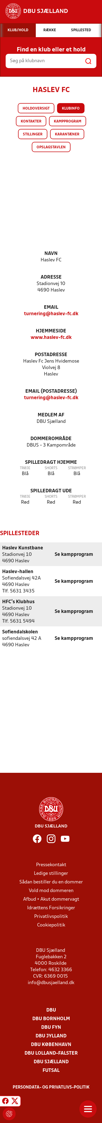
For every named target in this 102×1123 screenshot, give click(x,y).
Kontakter (31, 121)
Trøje (25, 468)
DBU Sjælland (51, 1061)
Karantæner (67, 134)
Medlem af (51, 415)
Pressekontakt (51, 864)
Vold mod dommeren (51, 890)
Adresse (51, 277)
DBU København (51, 1044)
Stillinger (33, 134)
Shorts (51, 468)
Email (51, 307)
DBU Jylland (51, 1036)
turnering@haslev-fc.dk (51, 314)
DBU (51, 1010)
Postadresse (51, 355)
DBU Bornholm (51, 1018)
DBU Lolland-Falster (51, 1053)
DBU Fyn (51, 1027)
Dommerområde (51, 439)
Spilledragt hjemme (51, 462)
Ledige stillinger (51, 873)
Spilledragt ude (51, 491)
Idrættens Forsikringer (51, 908)
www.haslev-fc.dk (51, 337)
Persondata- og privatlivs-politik (51, 1087)
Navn (51, 253)
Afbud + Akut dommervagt (51, 899)
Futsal (51, 1070)
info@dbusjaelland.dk (51, 982)
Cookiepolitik (51, 925)
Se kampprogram (74, 554)
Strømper (77, 468)
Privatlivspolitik (51, 916)
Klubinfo (71, 108)
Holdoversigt (36, 108)
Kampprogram (67, 121)
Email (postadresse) (51, 391)
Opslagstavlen (51, 147)
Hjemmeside (51, 331)
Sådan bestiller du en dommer (51, 882)
